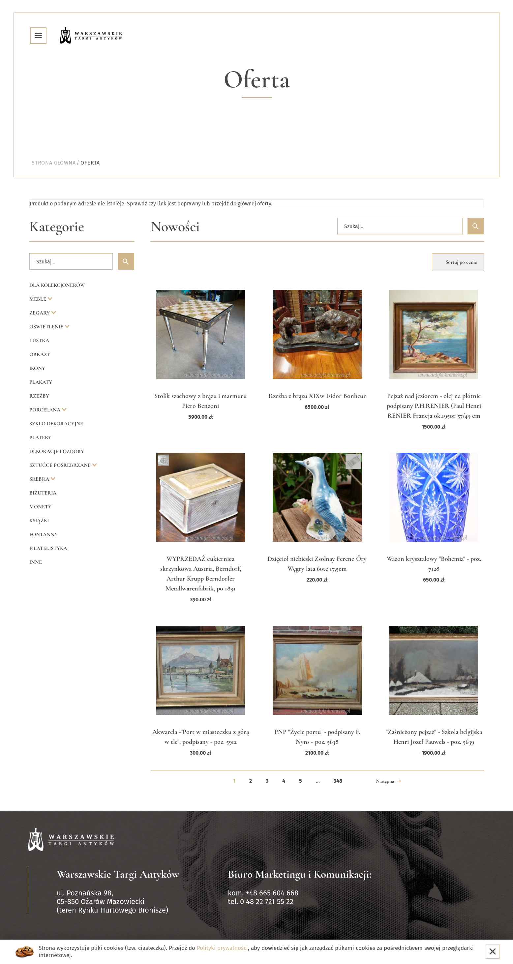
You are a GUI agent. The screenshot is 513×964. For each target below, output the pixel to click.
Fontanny (43, 534)
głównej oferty (254, 203)
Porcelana (45, 410)
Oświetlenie (47, 326)
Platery (40, 437)
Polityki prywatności (222, 948)
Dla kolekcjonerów (57, 285)
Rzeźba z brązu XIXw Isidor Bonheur (317, 396)
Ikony (37, 368)
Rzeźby (39, 396)
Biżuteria (42, 493)
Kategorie (56, 226)
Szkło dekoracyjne (56, 423)
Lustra (39, 340)
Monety (40, 506)
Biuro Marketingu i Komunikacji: (300, 874)
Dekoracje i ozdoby (56, 451)
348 (338, 781)
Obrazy (39, 354)
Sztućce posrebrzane (60, 465)
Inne (35, 562)
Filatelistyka (48, 548)
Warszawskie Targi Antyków (118, 874)
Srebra (39, 479)
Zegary (40, 313)
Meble (38, 299)
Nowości (175, 226)
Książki (39, 520)
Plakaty (40, 382)
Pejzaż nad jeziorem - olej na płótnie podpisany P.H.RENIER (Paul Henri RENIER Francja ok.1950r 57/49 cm (434, 406)
